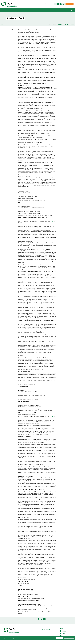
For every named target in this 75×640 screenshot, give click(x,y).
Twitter (62, 633)
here (52, 221)
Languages (70, 10)
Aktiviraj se (69, 4)
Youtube (63, 628)
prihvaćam (59, 638)
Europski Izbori (16, 10)
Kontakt (43, 628)
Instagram (63, 636)
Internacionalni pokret (29, 10)
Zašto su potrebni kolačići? (69, 638)
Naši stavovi (54, 10)
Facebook (63, 631)
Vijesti (7, 10)
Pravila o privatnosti (46, 629)
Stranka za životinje (43, 10)
